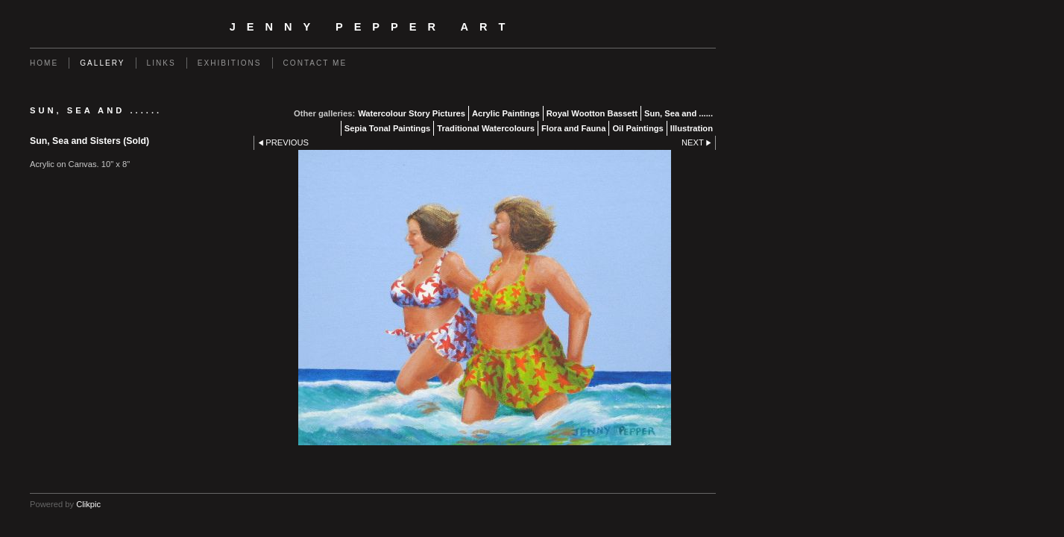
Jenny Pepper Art (373, 27)
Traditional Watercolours (486, 128)
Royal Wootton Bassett (592, 113)
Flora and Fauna (573, 128)
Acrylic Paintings (506, 113)
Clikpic (88, 504)
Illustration (691, 128)
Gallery (102, 63)
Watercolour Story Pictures (411, 113)
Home (44, 63)
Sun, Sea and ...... (678, 113)
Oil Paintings (637, 128)
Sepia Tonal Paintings (387, 128)
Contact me (315, 63)
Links (161, 63)
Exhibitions (230, 63)
